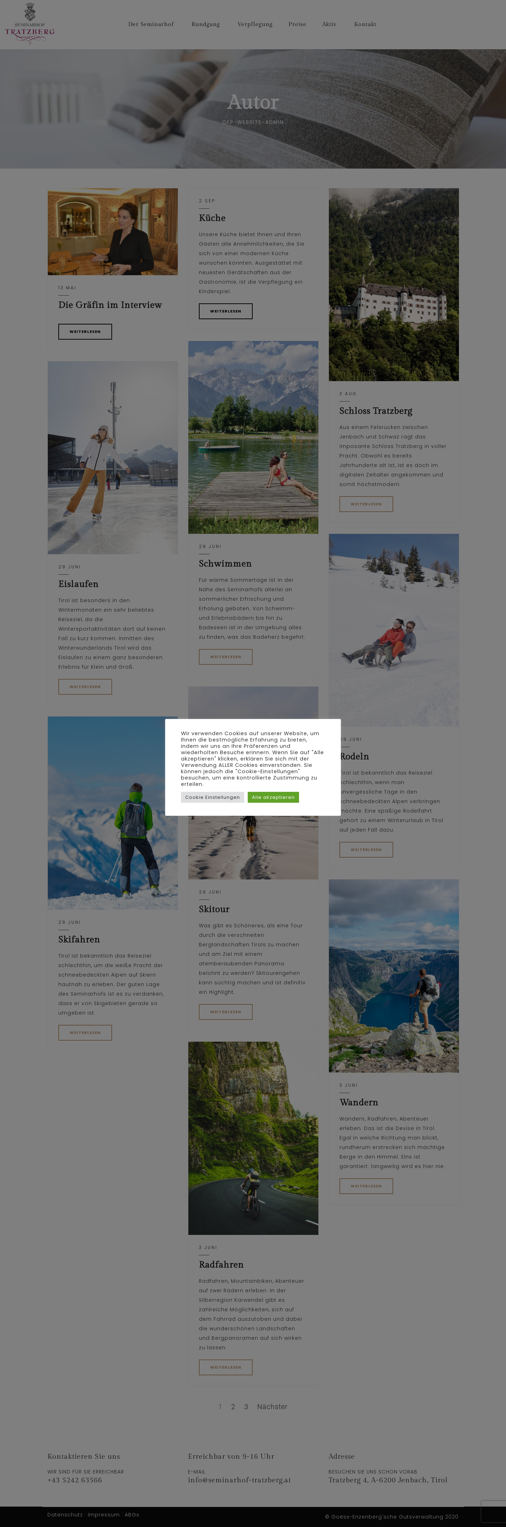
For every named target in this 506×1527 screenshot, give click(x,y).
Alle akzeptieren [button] (273, 797)
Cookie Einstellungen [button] (212, 797)
